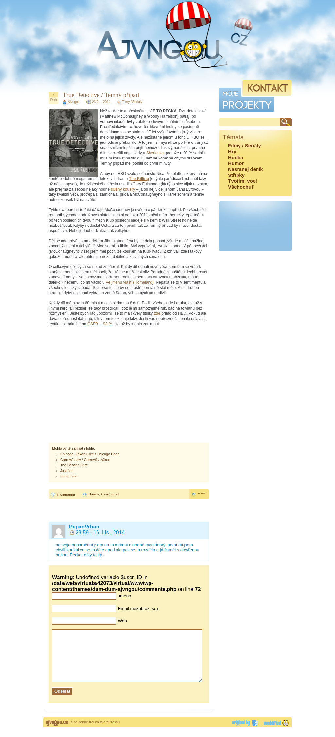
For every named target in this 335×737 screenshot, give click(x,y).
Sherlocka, (155, 153)
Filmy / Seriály (132, 102)
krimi (105, 494)
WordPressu (110, 732)
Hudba (235, 157)
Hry (232, 151)
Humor (236, 163)
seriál (115, 494)
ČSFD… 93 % (99, 324)
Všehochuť (241, 187)
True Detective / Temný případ (101, 95)
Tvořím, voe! (242, 181)
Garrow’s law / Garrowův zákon (85, 459)
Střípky (236, 175)
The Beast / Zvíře (74, 465)
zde (157, 313)
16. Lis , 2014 (109, 532)
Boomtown (68, 476)
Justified (66, 471)
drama (94, 494)
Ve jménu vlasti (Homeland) (130, 282)
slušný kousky (123, 189)
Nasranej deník (245, 169)
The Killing (139, 178)
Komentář (66, 495)
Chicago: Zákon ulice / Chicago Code (90, 454)
